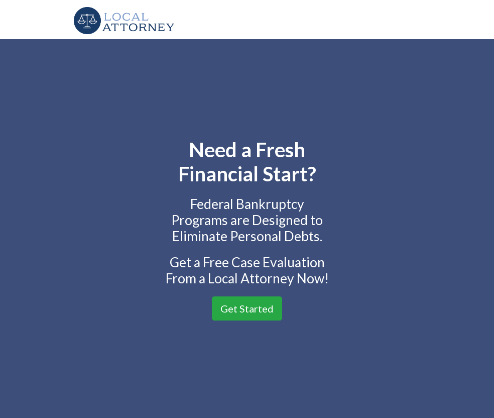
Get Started (247, 308)
